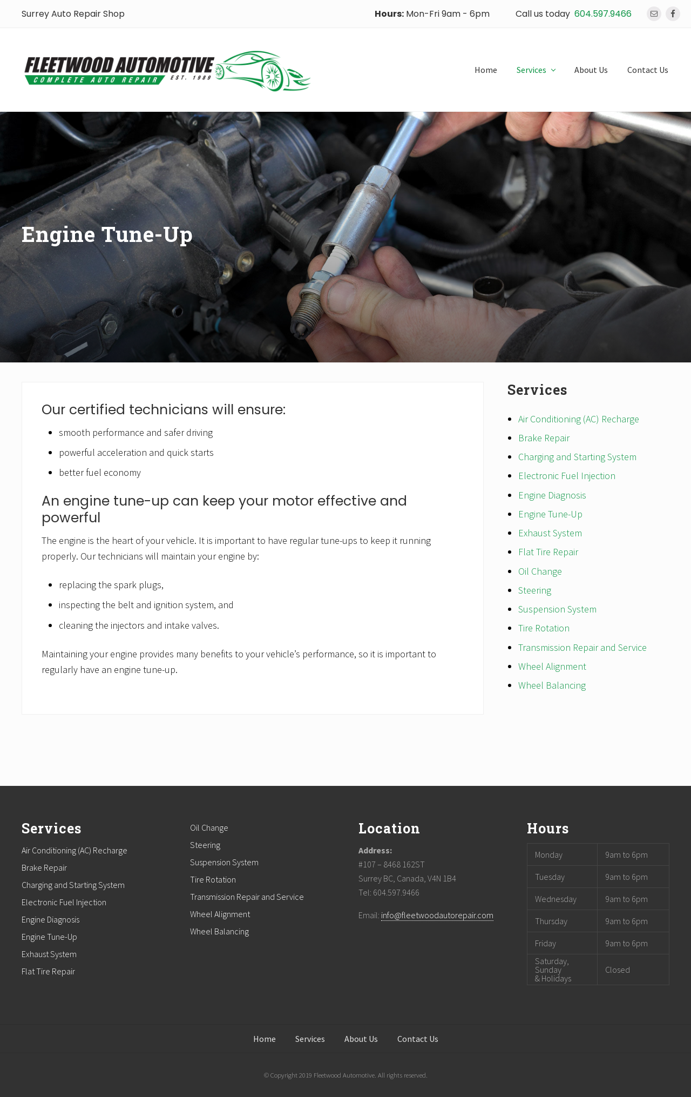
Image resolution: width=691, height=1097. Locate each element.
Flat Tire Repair (548, 552)
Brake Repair (544, 438)
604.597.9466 (603, 14)
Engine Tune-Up (550, 514)
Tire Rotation (544, 628)
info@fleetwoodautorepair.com (437, 915)
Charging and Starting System (577, 456)
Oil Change (540, 571)
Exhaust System (550, 533)
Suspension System (557, 609)
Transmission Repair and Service (582, 647)
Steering (534, 590)
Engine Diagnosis (552, 495)
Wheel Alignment (552, 666)
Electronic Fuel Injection (566, 475)
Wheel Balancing (552, 685)
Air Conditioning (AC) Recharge (578, 419)
